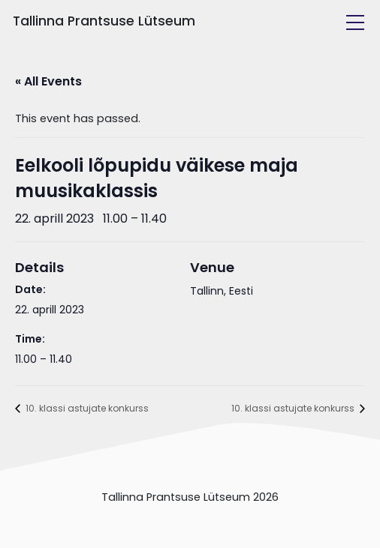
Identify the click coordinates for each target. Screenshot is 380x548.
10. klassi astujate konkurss (86, 408)
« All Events (48, 81)
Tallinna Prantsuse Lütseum (104, 21)
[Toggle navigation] (355, 22)
